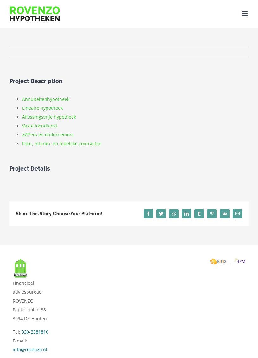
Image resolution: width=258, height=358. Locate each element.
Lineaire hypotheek (42, 108)
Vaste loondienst (39, 126)
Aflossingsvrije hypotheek (49, 117)
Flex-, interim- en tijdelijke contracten (62, 143)
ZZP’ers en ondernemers (48, 135)
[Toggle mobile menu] (245, 13)
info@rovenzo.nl (30, 350)
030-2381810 (35, 332)
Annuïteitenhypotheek (45, 99)
